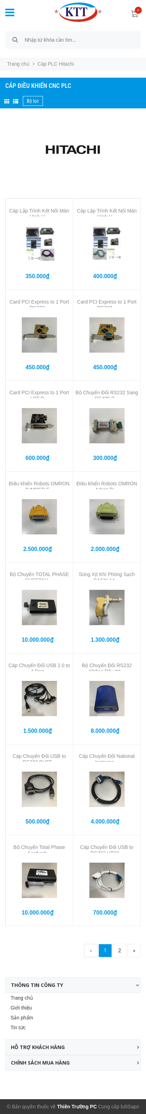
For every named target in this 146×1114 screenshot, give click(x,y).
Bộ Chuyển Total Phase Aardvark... (39, 850)
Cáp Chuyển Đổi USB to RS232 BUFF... (39, 759)
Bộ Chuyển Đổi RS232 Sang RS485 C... (106, 395)
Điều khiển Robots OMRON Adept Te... (106, 486)
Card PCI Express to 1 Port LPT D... (39, 395)
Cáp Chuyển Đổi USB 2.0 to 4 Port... (39, 668)
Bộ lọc (33, 101)
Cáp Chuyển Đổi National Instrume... (106, 759)
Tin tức (18, 1027)
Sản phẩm (22, 1017)
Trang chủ (22, 998)
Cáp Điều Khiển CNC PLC (38, 85)
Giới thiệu (21, 1008)
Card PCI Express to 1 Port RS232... (39, 305)
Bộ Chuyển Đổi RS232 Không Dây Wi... (107, 668)
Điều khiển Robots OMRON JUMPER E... (39, 486)
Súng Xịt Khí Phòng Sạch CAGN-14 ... (107, 577)
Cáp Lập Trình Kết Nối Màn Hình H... (39, 214)
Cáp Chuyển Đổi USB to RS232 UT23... (106, 850)
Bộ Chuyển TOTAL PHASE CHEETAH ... (39, 577)
